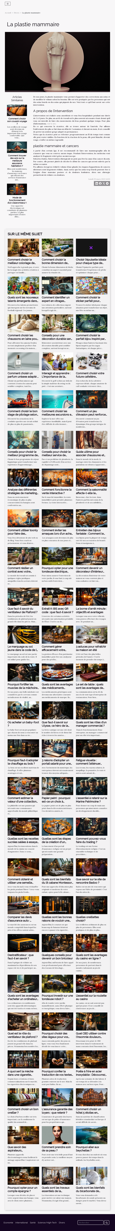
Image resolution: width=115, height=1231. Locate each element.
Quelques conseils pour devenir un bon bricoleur (57, 956)
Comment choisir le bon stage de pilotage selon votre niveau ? (22, 415)
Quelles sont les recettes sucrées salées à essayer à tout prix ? (23, 842)
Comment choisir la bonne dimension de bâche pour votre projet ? (56, 265)
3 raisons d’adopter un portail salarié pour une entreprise (56, 764)
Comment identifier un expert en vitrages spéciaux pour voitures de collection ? (56, 302)
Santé (33, 1222)
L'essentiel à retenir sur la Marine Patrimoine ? (91, 799)
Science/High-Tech (47, 1222)
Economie (8, 1222)
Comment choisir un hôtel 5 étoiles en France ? (88, 1113)
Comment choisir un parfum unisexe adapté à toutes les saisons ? (23, 377)
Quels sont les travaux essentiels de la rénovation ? (55, 1191)
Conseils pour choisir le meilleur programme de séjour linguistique (23, 455)
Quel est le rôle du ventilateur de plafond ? (23, 1035)
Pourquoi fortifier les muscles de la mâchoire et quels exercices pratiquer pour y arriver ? (23, 689)
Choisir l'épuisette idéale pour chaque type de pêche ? (91, 263)
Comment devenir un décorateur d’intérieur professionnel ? (89, 571)
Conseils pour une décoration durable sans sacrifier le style (57, 339)
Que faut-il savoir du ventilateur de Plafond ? (22, 610)
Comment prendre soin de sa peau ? (56, 1148)
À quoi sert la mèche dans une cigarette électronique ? (20, 1075)
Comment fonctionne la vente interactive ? (56, 491)
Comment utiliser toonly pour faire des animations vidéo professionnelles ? (23, 535)
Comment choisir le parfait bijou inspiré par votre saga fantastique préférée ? (90, 340)
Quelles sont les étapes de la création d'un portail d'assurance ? (56, 842)
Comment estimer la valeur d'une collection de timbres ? (22, 801)
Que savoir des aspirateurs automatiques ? (17, 1150)
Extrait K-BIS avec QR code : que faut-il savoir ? (57, 610)
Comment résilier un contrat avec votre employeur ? (20, 571)
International (21, 1222)
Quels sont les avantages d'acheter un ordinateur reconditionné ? (23, 999)
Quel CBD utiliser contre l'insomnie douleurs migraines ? (91, 1037)
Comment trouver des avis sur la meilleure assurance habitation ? (17, 160)
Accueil (8, 13)
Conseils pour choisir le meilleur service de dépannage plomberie (56, 455)
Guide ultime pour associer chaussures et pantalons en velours (90, 455)
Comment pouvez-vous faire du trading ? (91, 840)
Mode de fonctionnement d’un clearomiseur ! (17, 200)
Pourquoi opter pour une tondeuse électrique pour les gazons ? (57, 571)
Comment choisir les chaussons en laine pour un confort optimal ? (23, 339)
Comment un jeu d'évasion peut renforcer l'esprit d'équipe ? (91, 415)
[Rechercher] (91, 1222)
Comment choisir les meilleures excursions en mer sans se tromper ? (57, 415)
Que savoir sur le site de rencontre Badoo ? (91, 881)
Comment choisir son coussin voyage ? (17, 121)
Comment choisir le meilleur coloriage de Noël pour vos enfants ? (22, 263)
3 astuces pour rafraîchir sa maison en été (91, 648)
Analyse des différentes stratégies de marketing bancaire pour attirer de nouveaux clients (22, 495)
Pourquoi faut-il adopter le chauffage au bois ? (23, 762)
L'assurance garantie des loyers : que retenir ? (57, 1111)
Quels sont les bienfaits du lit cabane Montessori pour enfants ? (57, 883)
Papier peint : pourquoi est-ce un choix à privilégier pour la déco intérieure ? (56, 803)
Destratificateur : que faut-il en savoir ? (20, 956)
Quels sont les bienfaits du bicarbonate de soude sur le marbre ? (90, 1191)
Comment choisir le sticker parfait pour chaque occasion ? (88, 301)
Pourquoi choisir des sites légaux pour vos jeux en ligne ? (55, 1037)
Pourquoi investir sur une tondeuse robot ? (57, 997)
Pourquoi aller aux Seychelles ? (87, 1148)
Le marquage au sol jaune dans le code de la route (23, 650)
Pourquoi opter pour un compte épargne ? (22, 1189)
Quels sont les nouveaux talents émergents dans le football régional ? (23, 301)
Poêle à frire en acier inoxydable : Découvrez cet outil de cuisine (90, 1075)
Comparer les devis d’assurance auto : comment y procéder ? (22, 920)
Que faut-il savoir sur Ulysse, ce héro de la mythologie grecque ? (56, 726)
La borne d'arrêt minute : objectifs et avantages (91, 610)
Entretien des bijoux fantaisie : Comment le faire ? (90, 534)
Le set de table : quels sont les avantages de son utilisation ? (89, 688)
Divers (16, 13)
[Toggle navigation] (7, 4)
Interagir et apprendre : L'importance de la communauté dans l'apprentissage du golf (56, 378)
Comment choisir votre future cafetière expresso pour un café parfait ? (90, 378)
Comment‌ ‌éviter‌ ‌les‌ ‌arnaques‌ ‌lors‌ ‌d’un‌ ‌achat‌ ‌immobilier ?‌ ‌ (57, 534)
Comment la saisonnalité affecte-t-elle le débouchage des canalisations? (91, 495)
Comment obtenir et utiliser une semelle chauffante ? (20, 883)
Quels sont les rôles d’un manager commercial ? (91, 724)
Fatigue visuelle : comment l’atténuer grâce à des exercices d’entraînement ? (89, 765)
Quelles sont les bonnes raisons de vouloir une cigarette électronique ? (57, 920)
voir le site (51, 124)
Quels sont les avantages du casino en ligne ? (91, 956)
